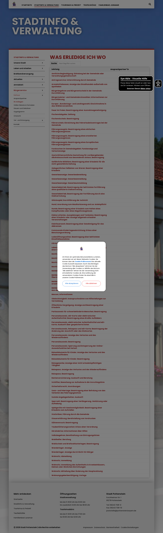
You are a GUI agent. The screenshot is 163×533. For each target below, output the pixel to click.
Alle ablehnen (91, 287)
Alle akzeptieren (71, 287)
